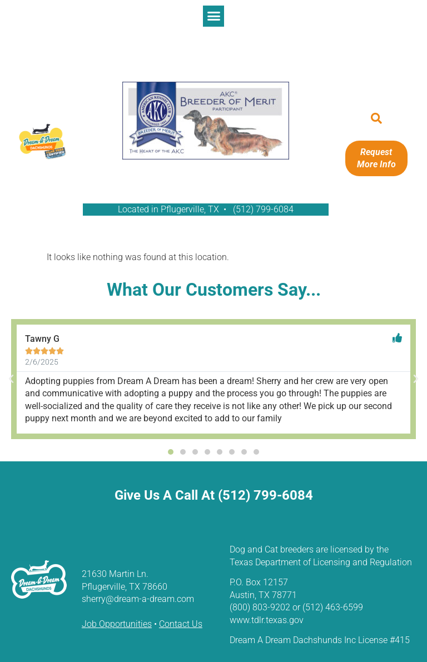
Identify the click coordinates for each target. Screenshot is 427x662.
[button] (213, 16)
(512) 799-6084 (263, 209)
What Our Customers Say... (214, 289)
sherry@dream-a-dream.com (138, 599)
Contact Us (180, 624)
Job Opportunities (117, 624)
